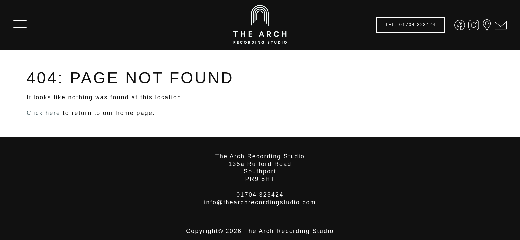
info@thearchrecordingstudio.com (260, 202)
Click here (43, 113)
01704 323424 (259, 194)
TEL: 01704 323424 (410, 24)
